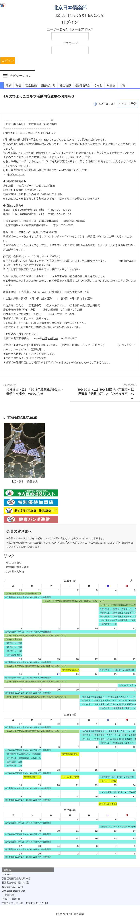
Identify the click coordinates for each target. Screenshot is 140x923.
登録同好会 (82, 85)
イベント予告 (127, 103)
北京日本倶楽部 (70, 8)
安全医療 (31, 85)
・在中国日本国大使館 (16, 567)
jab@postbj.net (16, 174)
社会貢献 (65, 85)
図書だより (48, 85)
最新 (8, 85)
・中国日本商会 (13, 563)
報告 (18, 85)
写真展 (111, 85)
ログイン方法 (34, 538)
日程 (122, 85)
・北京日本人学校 (14, 572)
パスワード (70, 43)
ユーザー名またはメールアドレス (70, 29)
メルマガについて (76, 542)
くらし (98, 85)
